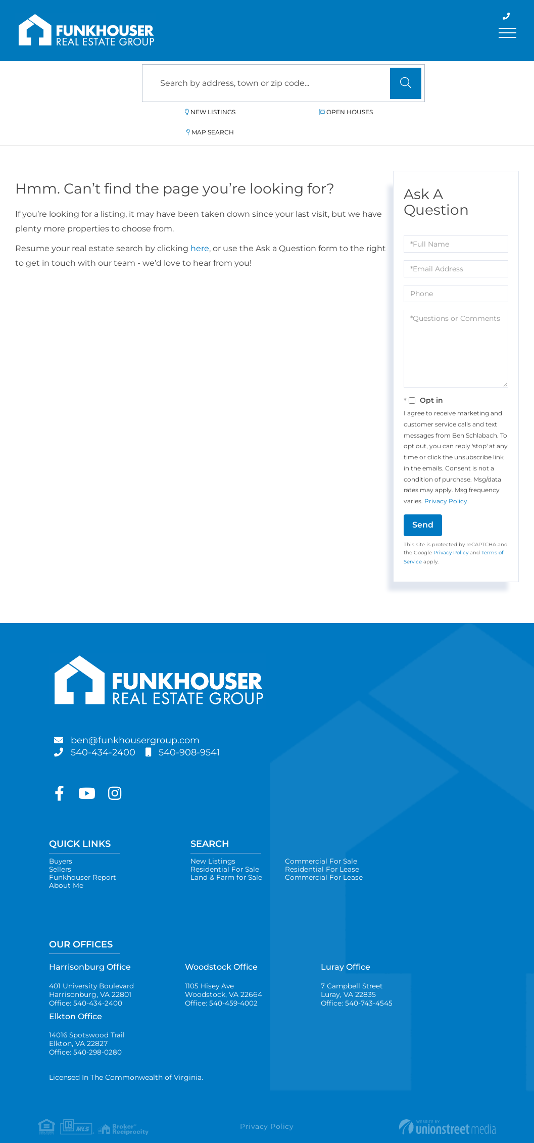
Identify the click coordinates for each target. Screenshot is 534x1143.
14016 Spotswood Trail (87, 1026)
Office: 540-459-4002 (222, 988)
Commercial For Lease (327, 859)
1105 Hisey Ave (223, 975)
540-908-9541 (200, 732)
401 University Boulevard (93, 975)
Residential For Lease (324, 850)
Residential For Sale (225, 850)
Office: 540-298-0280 (86, 1039)
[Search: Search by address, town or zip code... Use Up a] (283, 83)
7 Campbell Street (352, 975)
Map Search (380, 112)
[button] (405, 83)
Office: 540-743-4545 (357, 988)
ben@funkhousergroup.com (144, 720)
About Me (66, 868)
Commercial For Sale (324, 841)
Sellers (60, 850)
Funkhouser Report (83, 859)
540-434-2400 (107, 732)
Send (422, 504)
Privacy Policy (445, 481)
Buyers (61, 841)
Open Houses (287, 112)
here (199, 228)
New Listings (191, 112)
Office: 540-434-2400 (86, 988)
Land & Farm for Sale (227, 859)
